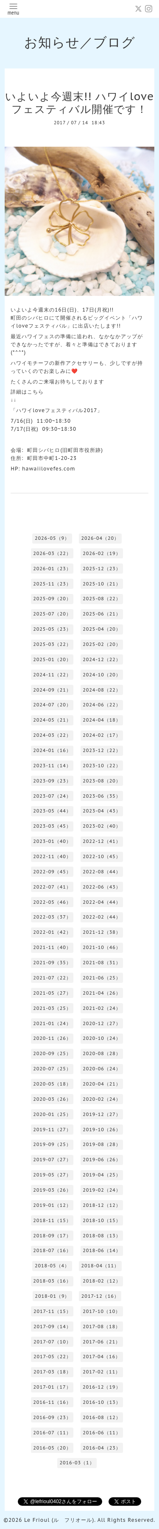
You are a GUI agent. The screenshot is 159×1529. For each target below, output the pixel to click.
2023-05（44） (52, 811)
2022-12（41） (102, 841)
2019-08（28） (102, 1144)
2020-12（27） (102, 1023)
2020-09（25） (52, 1053)
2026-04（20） (100, 538)
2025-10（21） (102, 584)
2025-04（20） (102, 629)
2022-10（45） (102, 856)
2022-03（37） (52, 917)
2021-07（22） (52, 978)
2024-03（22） (52, 735)
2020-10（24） (102, 1038)
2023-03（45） (52, 826)
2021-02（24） (102, 1008)
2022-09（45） (52, 872)
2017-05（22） (52, 1356)
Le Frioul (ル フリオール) (59, 1520)
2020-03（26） (52, 1099)
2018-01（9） (52, 1296)
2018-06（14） (102, 1250)
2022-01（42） (52, 932)
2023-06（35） (102, 796)
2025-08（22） (102, 599)
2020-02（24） (102, 1099)
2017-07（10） (52, 1342)
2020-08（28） (102, 1053)
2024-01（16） (52, 750)
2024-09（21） (52, 690)
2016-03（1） (76, 1463)
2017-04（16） (101, 1356)
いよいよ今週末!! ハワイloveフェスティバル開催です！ (79, 102)
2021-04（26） (102, 993)
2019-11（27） (52, 1129)
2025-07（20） (52, 614)
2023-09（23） (52, 781)
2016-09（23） (52, 1417)
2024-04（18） (102, 720)
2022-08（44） (102, 872)
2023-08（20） (102, 781)
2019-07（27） (52, 1159)
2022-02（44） (102, 917)
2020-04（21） (102, 1084)
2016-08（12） (102, 1417)
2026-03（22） (52, 553)
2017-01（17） (52, 1387)
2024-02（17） (102, 735)
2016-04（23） (102, 1448)
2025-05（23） (52, 629)
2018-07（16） (52, 1250)
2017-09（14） (52, 1326)
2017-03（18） (52, 1372)
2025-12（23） (102, 569)
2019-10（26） (102, 1129)
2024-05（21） (52, 720)
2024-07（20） (52, 705)
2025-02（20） (102, 644)
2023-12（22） (102, 750)
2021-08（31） (102, 963)
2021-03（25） (52, 1008)
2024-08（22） (102, 690)
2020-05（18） (52, 1084)
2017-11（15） (52, 1311)
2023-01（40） (52, 841)
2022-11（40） (52, 856)
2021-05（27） (52, 993)
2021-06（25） (102, 978)
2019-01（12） (52, 1205)
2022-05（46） (52, 902)
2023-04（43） (102, 811)
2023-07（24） (52, 796)
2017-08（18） (101, 1326)
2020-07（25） (52, 1069)
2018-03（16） (52, 1281)
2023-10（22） (102, 766)
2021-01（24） (52, 1023)
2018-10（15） (102, 1220)
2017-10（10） (101, 1311)
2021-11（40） (52, 947)
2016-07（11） (52, 1433)
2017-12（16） (100, 1296)
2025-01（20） (52, 659)
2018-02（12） (102, 1281)
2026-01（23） (52, 569)
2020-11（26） (52, 1038)
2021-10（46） (102, 947)
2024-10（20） (102, 675)
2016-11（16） (52, 1402)
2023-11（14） (52, 766)
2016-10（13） (102, 1402)
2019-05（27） (52, 1175)
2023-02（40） (102, 826)
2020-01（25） (52, 1114)
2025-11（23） (52, 584)
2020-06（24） (102, 1069)
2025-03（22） (52, 644)
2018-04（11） (100, 1266)
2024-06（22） (102, 705)
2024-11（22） (52, 675)
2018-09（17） (52, 1236)
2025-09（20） (52, 599)
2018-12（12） (102, 1205)
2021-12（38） (102, 932)
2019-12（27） (102, 1114)
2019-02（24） (102, 1190)
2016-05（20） (52, 1448)
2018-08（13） (102, 1236)
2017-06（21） (101, 1342)
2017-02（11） (101, 1372)
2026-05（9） (52, 538)
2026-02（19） (102, 553)
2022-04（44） (102, 902)
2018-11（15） (52, 1220)
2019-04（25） (102, 1175)
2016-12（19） (102, 1387)
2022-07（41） (52, 887)
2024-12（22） (102, 659)
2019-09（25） (52, 1144)
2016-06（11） (102, 1433)
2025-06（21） (102, 614)
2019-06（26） (102, 1159)
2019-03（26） (52, 1190)
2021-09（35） (52, 963)
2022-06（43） (102, 887)
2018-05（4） (52, 1266)
